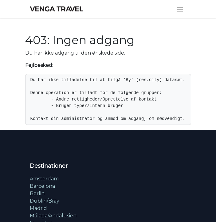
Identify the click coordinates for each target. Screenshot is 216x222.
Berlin (37, 193)
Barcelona (42, 186)
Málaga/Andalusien (53, 216)
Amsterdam (44, 179)
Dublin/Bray (44, 201)
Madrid (38, 208)
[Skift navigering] (180, 9)
